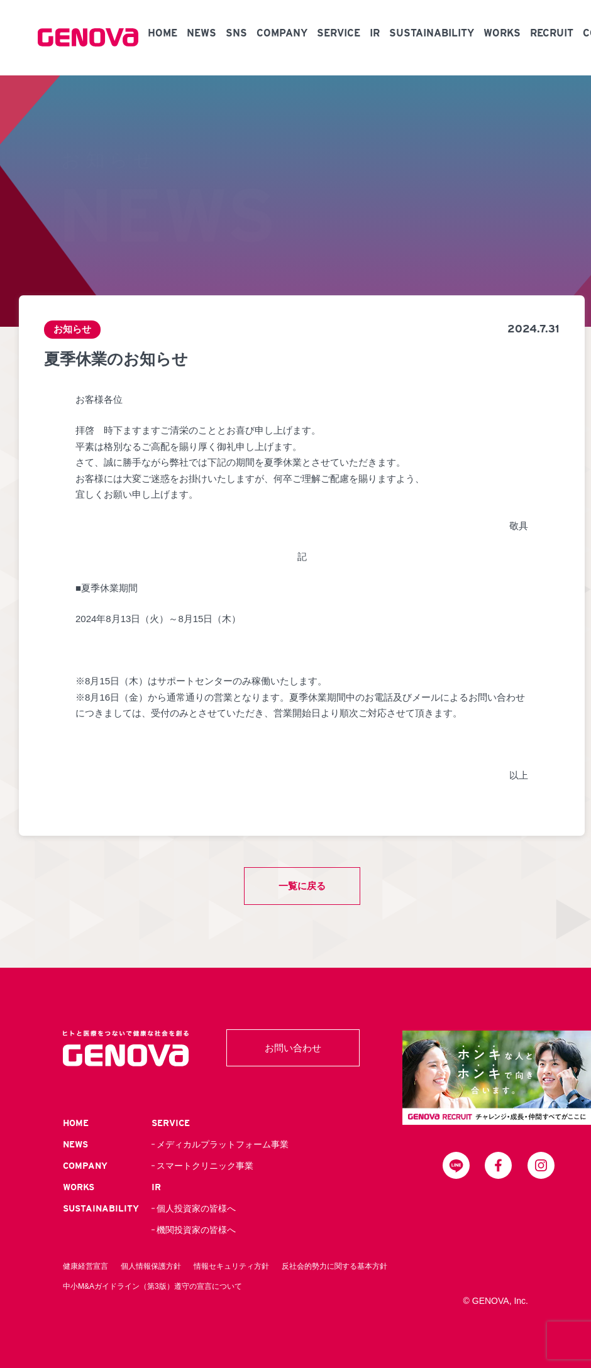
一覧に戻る (302, 885)
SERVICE (338, 33)
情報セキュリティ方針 (231, 1266)
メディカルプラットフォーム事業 (223, 1144)
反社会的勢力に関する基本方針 (334, 1266)
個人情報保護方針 (151, 1266)
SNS (236, 33)
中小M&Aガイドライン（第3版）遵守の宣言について (152, 1286)
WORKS (502, 33)
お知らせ (72, 329)
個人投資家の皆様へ (196, 1208)
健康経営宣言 (85, 1266)
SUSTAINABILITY (431, 33)
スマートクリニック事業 (205, 1166)
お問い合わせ (293, 1047)
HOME (162, 33)
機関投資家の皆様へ (196, 1230)
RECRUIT (551, 33)
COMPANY (282, 33)
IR (375, 33)
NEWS (201, 33)
